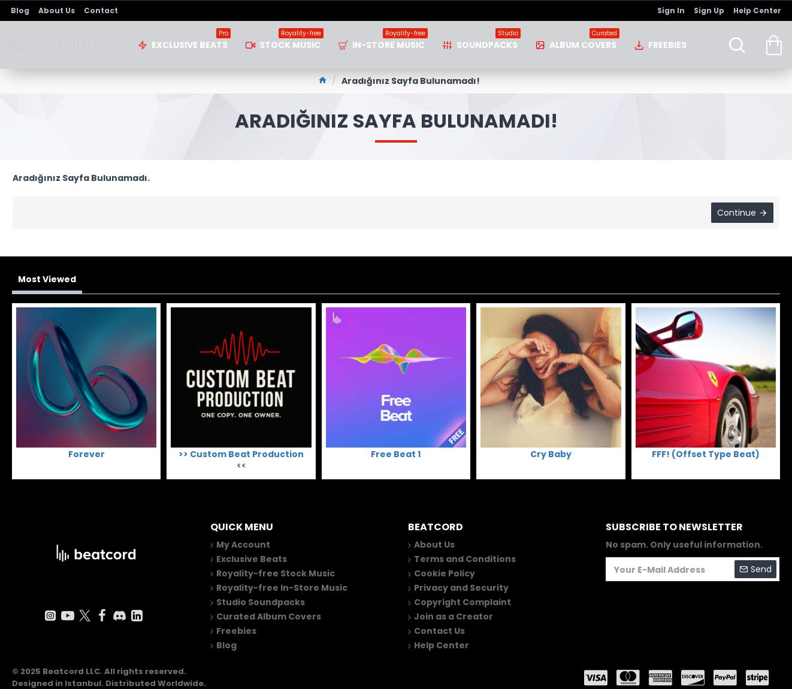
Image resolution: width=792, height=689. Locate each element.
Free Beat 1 (396, 454)
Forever (86, 454)
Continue (736, 213)
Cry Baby (551, 454)
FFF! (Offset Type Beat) (706, 454)
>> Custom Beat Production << (241, 459)
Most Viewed (47, 279)
